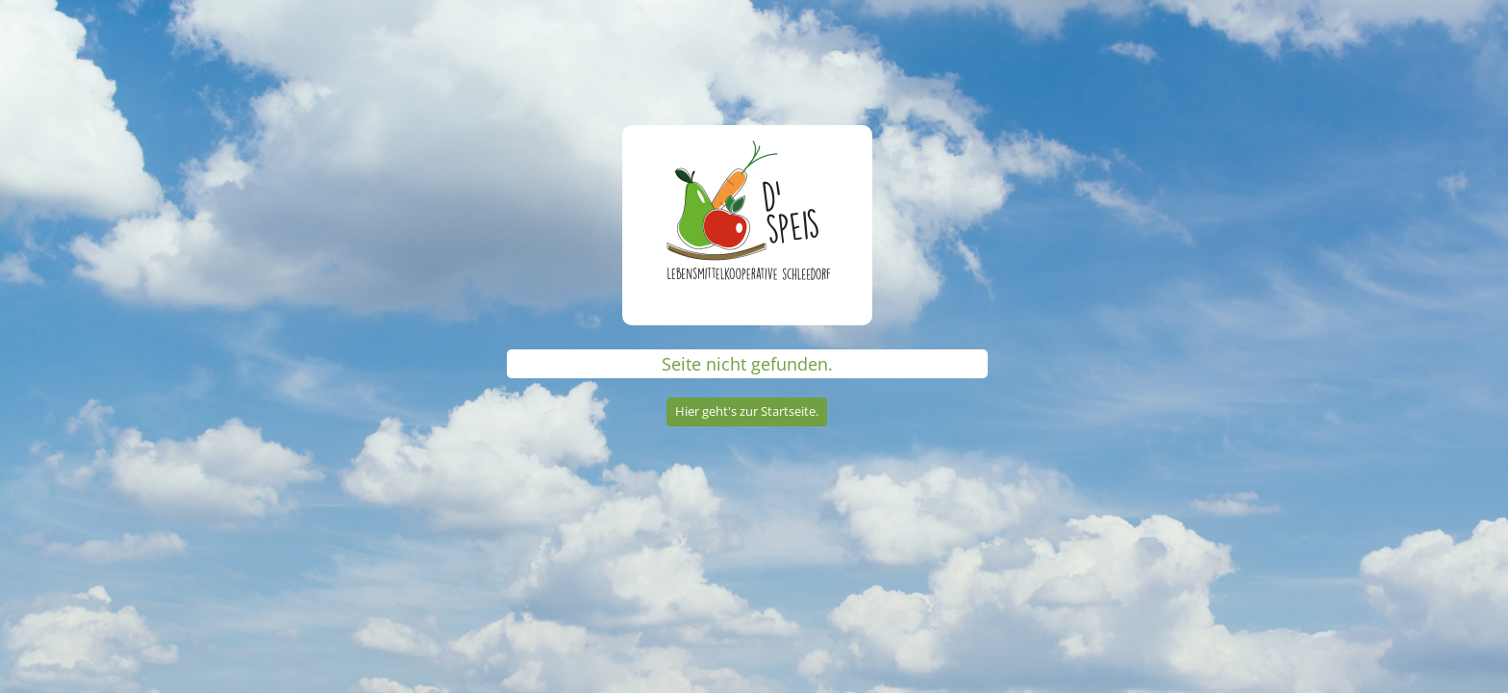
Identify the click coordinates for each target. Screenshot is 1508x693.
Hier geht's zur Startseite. (746, 411)
